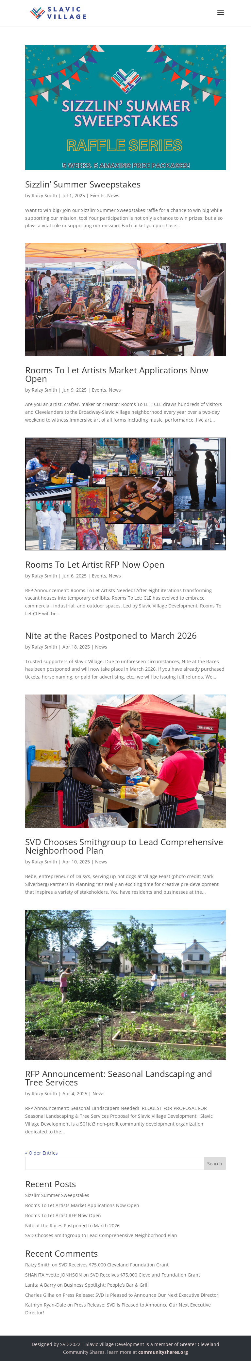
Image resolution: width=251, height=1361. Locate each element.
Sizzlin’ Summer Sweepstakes (83, 184)
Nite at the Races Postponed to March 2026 (111, 635)
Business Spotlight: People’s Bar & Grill (106, 1285)
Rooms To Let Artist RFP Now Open (94, 564)
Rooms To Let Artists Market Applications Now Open (116, 374)
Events (97, 195)
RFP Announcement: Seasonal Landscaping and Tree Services (118, 1078)
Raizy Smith (44, 195)
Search (214, 1163)
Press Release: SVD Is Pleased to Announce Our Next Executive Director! (141, 1295)
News (113, 195)
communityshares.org (163, 1352)
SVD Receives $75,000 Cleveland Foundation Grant (114, 1265)
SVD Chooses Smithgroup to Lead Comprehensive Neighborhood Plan (124, 846)
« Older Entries (41, 1153)
